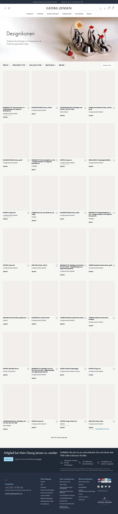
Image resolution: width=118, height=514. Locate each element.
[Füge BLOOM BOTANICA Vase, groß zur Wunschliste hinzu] (28, 160)
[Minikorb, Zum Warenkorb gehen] (112, 8)
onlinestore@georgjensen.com (13, 493)
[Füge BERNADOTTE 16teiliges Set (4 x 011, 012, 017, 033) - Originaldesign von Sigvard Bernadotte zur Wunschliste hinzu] (56, 369)
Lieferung (43, 487)
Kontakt (43, 481)
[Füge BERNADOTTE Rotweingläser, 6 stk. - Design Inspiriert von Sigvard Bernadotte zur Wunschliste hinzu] (56, 160)
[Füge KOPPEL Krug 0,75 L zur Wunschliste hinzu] (28, 213)
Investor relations (83, 497)
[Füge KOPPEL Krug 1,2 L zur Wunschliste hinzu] (85, 160)
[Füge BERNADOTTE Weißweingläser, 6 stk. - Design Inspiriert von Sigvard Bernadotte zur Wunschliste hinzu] (113, 213)
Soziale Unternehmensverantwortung (87, 490)
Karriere (81, 484)
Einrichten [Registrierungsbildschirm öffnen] (8, 459)
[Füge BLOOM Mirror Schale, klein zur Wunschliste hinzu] (56, 318)
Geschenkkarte (45, 504)
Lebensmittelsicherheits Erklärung (66, 492)
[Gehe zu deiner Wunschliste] (108, 8)
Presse (81, 494)
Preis (5, 65)
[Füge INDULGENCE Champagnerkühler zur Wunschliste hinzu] (113, 160)
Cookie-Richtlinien (45, 495)
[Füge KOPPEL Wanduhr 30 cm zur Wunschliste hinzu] (28, 369)
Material (50, 65)
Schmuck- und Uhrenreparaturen (65, 507)
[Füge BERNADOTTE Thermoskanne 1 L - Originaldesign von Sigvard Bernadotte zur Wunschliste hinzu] (28, 108)
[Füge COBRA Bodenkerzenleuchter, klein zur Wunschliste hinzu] (85, 318)
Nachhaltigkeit (82, 487)
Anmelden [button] (39, 459)
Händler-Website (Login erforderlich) (66, 488)
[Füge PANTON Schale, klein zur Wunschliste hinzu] (113, 421)
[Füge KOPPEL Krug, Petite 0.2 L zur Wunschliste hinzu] (85, 421)
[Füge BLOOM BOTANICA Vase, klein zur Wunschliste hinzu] (85, 213)
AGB (42, 484)
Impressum (82, 499)
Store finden (63, 484)
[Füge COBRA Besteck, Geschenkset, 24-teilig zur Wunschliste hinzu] (56, 213)
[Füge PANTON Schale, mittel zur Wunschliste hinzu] (56, 265)
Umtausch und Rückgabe (47, 490)
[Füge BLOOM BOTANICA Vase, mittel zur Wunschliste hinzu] (56, 108)
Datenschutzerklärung (47, 493)
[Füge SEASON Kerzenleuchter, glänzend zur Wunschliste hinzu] (28, 318)
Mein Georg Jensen (65, 481)
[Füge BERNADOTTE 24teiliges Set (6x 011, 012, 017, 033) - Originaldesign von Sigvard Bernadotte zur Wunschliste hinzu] (85, 265)
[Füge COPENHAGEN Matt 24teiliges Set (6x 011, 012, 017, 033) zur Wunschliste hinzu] (85, 108)
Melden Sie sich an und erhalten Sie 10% (72, 2)
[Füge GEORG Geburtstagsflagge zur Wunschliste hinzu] (85, 369)
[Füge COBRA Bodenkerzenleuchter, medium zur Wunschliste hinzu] (113, 318)
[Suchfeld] (90, 8)
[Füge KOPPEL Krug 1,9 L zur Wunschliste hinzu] (113, 369)
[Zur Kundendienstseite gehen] (9, 8)
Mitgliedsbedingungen (47, 498)
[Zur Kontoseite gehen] (104, 8)
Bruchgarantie (63, 501)
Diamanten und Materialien (67, 503)
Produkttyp (19, 65)
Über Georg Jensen (84, 481)
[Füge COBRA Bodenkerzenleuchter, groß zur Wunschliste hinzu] (113, 265)
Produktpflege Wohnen (66, 498)
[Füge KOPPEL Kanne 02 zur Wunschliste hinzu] (56, 421)
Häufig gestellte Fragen (47, 501)
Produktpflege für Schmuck (67, 495)
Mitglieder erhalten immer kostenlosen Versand (45, 2)
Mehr (61, 65)
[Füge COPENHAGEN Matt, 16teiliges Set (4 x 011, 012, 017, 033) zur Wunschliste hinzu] (28, 421)
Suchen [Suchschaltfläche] (100, 8)
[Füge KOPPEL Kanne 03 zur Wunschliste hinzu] (28, 265)
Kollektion (35, 65)
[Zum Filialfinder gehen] (5, 8)
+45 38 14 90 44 (14, 487)
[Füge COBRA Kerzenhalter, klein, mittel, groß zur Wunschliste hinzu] (113, 108)
